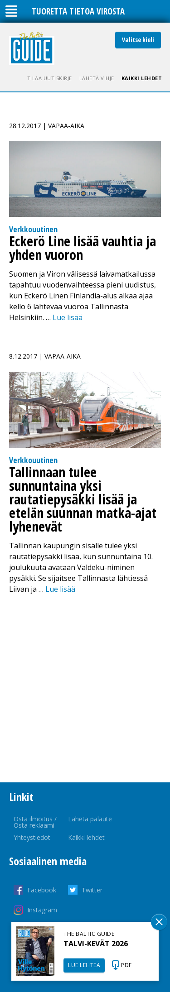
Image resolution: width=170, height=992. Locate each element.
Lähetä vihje (96, 78)
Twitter (92, 890)
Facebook (41, 890)
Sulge (159, 922)
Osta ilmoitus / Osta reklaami (35, 822)
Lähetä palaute (90, 819)
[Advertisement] (85, 688)
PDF (126, 965)
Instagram (42, 910)
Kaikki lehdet (141, 78)
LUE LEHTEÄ (84, 965)
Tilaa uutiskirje (49, 78)
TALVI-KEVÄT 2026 (95, 944)
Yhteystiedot (32, 837)
